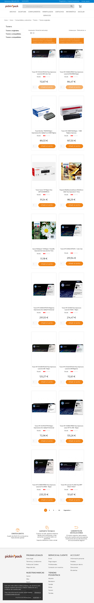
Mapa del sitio (30, 567)
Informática (71, 12)
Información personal (77, 558)
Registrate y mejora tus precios (69, 1)
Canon (28, 576)
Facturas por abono (76, 564)
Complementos (34, 12)
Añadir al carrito (47, 87)
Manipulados (48, 12)
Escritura (22, 12)
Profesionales (52, 564)
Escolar (81, 12)
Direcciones (74, 567)
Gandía (50, 584)
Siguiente (68, 511)
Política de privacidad (23, 597)
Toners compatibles (13, 34)
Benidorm (51, 581)
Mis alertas (73, 570)
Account (75, 555)
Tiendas (50, 593)
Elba (27, 579)
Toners (9, 26)
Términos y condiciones (33, 561)
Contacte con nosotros (55, 567)
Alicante (51, 578)
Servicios (47, 15)
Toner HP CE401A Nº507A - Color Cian (71, 249)
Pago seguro (52, 561)
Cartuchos (59, 12)
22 (59, 511)
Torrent (50, 590)
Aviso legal (29, 558)
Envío (50, 558)
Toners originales (12, 31)
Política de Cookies (32, 564)
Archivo (13, 12)
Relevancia (81, 30)
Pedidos (73, 561)
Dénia (50, 587)
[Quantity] (34, 87)
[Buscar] (48, 6)
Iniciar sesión (86, 1)
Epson (28, 582)
